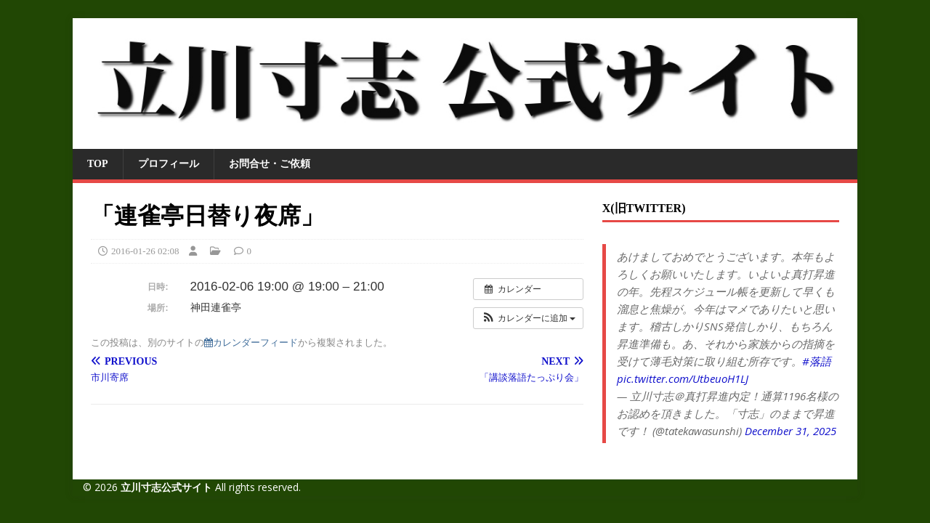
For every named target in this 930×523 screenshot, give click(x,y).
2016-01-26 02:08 (145, 251)
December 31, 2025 (790, 430)
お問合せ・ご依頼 (269, 163)
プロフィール (168, 163)
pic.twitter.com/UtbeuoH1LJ (682, 378)
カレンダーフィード (251, 342)
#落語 (816, 361)
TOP (97, 163)
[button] (528, 318)
